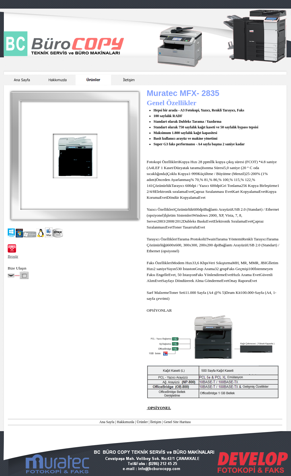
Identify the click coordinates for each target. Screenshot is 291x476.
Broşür (13, 256)
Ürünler (142, 422)
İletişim (155, 422)
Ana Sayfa (106, 422)
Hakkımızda (125, 422)
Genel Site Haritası (177, 422)
